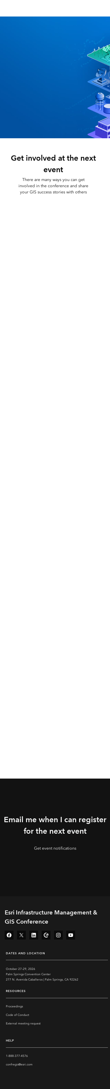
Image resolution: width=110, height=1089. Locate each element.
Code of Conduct (17, 1015)
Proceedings (14, 1006)
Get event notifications (55, 848)
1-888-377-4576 (17, 1056)
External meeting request (23, 1023)
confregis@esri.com (19, 1064)
